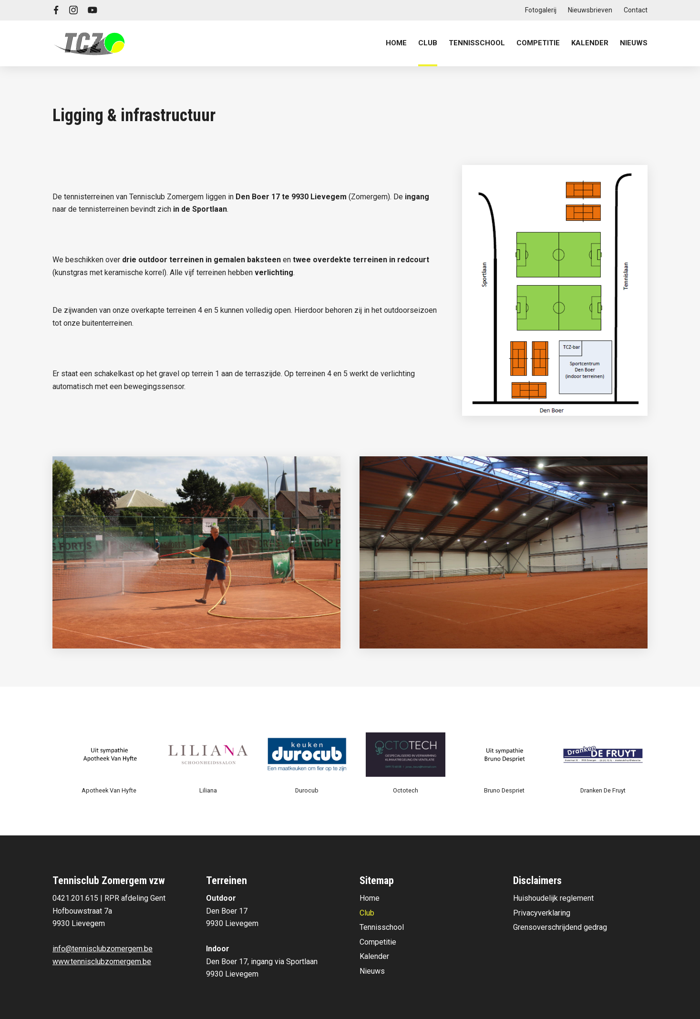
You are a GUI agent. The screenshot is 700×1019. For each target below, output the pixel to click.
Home (396, 43)
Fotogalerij (540, 10)
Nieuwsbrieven (590, 10)
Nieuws (634, 43)
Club (367, 912)
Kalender (589, 43)
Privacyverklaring (541, 912)
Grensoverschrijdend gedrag (560, 927)
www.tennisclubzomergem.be (101, 961)
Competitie (378, 942)
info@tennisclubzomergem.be (102, 948)
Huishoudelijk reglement (553, 898)
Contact (636, 10)
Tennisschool (382, 927)
